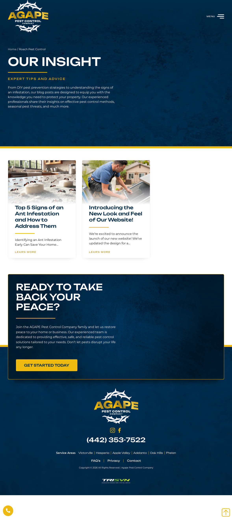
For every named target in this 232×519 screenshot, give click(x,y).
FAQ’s (95, 460)
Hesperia (102, 452)
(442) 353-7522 (116, 440)
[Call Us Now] (8, 510)
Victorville (85, 452)
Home (4, 49)
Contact (134, 460)
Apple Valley (121, 452)
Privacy (114, 460)
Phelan (171, 452)
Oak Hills (156, 452)
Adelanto (140, 452)
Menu (211, 16)
